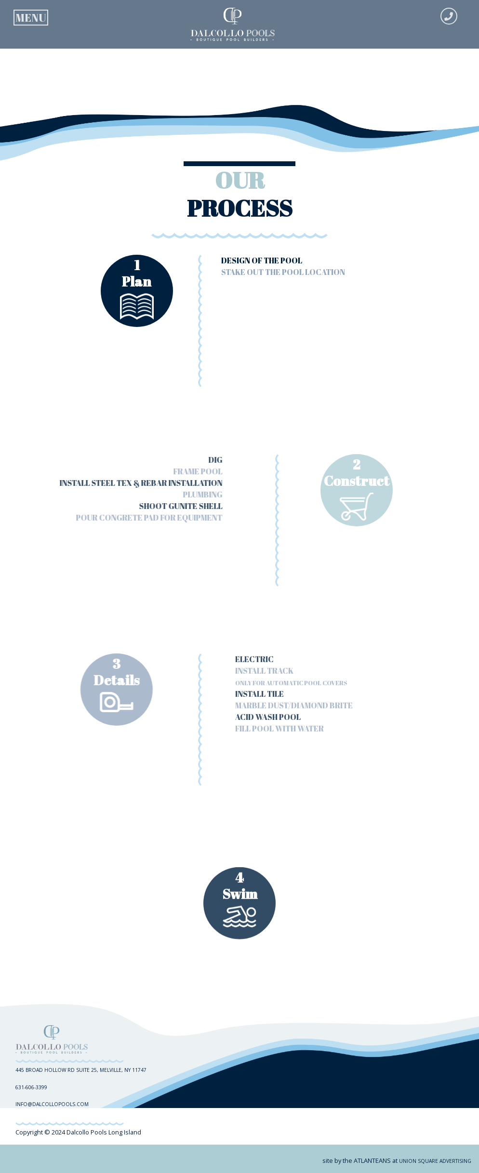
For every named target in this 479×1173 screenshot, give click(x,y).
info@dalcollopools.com (52, 1104)
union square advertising (435, 1161)
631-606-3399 (31, 1087)
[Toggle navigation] (30, 15)
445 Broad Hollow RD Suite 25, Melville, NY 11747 (80, 1070)
